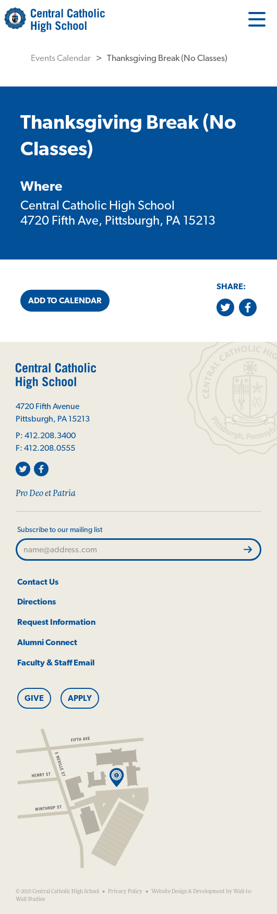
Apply (80, 698)
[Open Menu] (256, 18)
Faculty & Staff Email (55, 663)
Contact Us (37, 582)
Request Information (56, 622)
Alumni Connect (47, 642)
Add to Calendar (65, 300)
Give (34, 698)
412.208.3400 (50, 435)
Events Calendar (61, 58)
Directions (36, 602)
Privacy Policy (125, 891)
